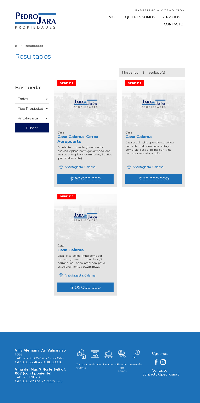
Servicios (171, 17)
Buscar (32, 128)
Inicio (113, 17)
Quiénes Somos (140, 17)
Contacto (173, 24)
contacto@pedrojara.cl (162, 374)
